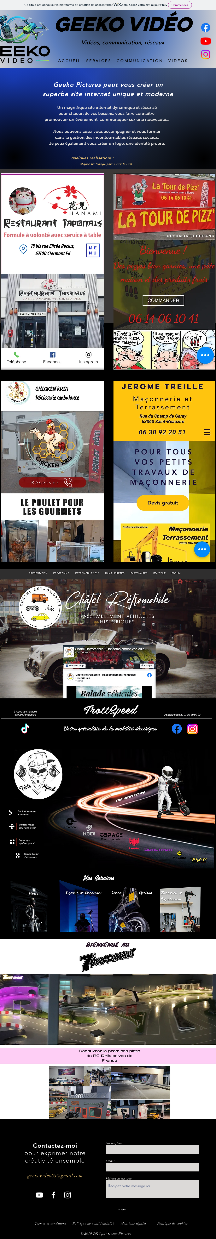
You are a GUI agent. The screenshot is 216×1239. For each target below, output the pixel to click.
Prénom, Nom (114, 1143)
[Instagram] (206, 54)
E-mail (109, 1160)
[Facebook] (206, 27)
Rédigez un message (119, 1178)
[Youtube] (206, 41)
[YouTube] (39, 1195)
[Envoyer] (120, 1209)
